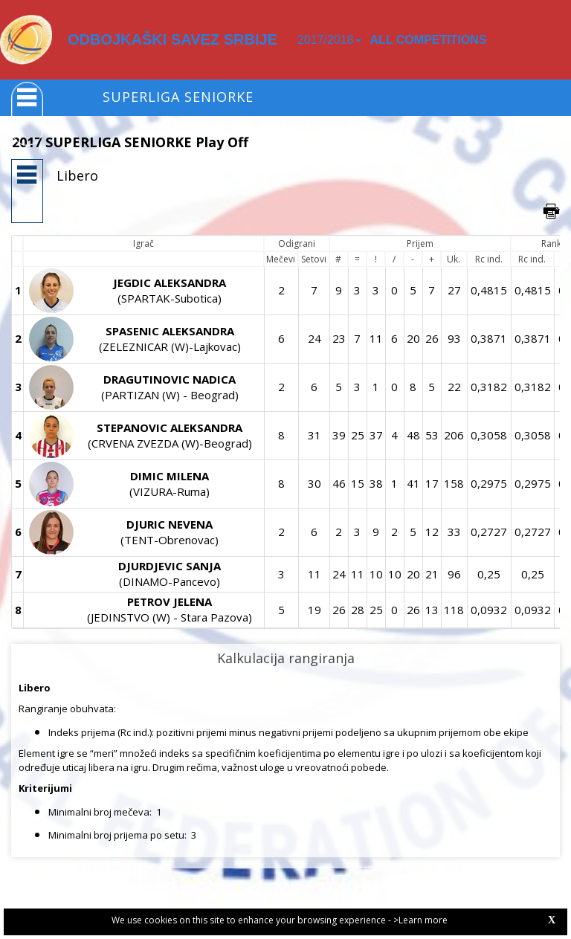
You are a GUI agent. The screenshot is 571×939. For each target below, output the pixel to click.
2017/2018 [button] (329, 39)
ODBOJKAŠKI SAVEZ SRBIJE (172, 39)
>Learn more (420, 920)
